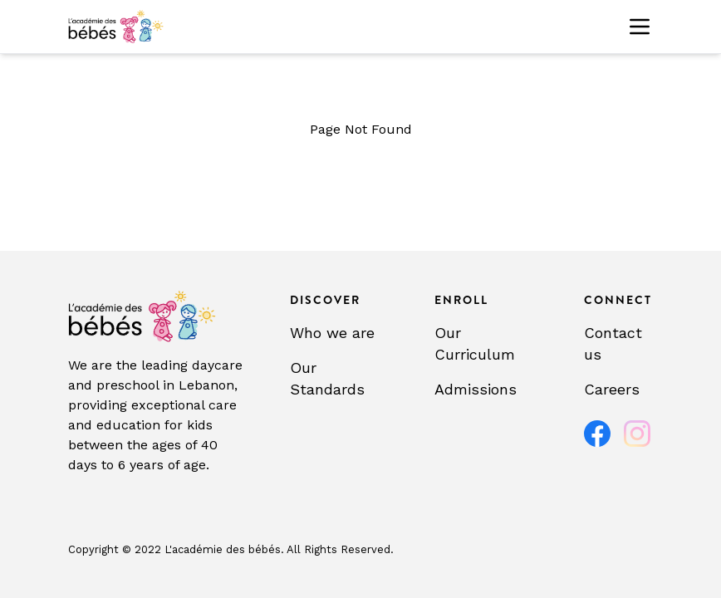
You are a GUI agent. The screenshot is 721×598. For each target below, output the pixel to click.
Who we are (332, 332)
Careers (612, 389)
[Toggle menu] (639, 26)
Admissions (475, 389)
